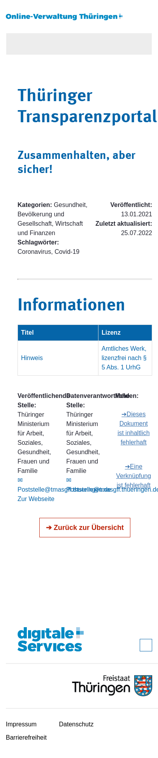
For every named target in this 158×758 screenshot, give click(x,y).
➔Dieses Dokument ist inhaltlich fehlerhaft (134, 428)
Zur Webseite (36, 499)
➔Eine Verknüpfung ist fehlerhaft (133, 476)
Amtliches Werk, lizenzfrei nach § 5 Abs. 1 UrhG (124, 358)
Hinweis (32, 358)
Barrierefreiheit (26, 737)
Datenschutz (76, 724)
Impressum (21, 724)
